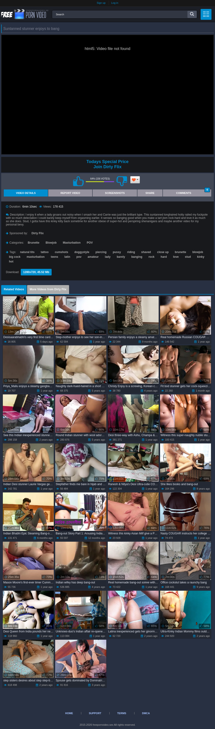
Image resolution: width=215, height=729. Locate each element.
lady (108, 256)
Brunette (33, 242)
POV (90, 242)
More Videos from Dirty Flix (48, 289)
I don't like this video (121, 181)
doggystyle (81, 252)
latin (67, 256)
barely (121, 256)
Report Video (70, 193)
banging (136, 256)
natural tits (27, 252)
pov (78, 256)
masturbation (36, 256)
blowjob (197, 252)
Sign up (101, 2)
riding (131, 252)
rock (151, 256)
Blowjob (51, 242)
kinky (200, 256)
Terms (121, 713)
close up (163, 252)
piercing (101, 252)
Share (150, 193)
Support (95, 713)
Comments (193, 191)
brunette (180, 252)
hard (164, 256)
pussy (117, 252)
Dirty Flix (38, 233)
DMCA (146, 713)
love (176, 256)
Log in (114, 2)
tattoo (45, 252)
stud (188, 256)
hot (11, 261)
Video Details (26, 193)
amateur (93, 256)
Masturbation (71, 242)
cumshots (61, 252)
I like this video (78, 181)
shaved (146, 252)
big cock (15, 256)
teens (54, 256)
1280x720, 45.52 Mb (36, 272)
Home (69, 713)
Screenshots (115, 193)
